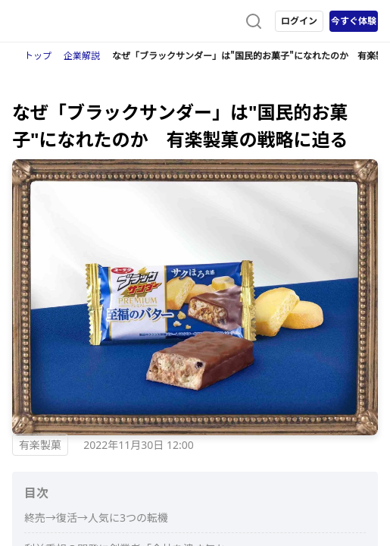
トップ (37, 55)
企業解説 (82, 55)
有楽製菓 (40, 445)
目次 (36, 493)
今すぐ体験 (353, 20)
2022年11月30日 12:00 (138, 445)
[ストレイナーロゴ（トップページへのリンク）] (72, 21)
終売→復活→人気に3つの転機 (96, 517)
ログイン (299, 20)
